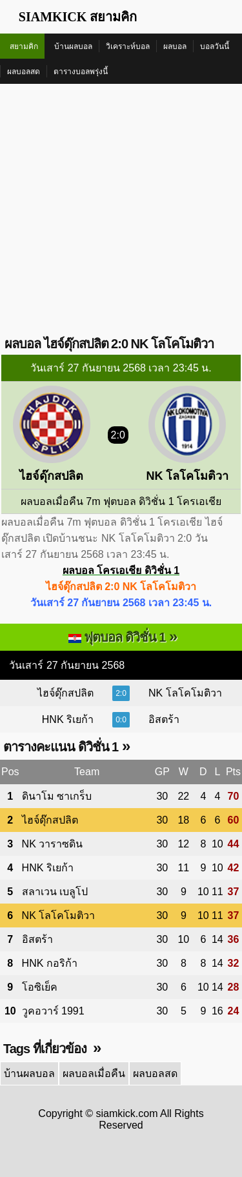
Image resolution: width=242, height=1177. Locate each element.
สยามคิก (24, 46)
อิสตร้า (163, 719)
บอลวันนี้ (214, 46)
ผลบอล (175, 46)
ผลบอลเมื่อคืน (94, 1073)
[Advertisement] (121, 211)
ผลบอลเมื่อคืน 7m (61, 501)
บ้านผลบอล (73, 46)
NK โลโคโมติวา (185, 692)
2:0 (121, 693)
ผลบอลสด (23, 71)
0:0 (121, 719)
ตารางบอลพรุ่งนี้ (81, 71)
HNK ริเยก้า (68, 719)
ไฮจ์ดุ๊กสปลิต (65, 692)
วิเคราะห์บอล (128, 46)
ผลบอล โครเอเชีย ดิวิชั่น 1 (121, 570)
